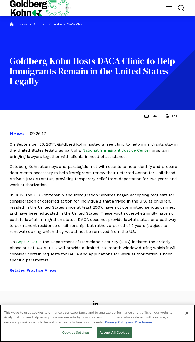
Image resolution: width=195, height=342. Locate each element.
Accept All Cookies (114, 332)
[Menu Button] (169, 8)
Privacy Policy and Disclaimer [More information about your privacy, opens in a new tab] (128, 322)
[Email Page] (152, 117)
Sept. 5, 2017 (28, 241)
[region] (97, 323)
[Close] (186, 313)
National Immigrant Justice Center (117, 150)
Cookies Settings (76, 332)
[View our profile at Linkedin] (95, 302)
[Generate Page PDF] (173, 117)
